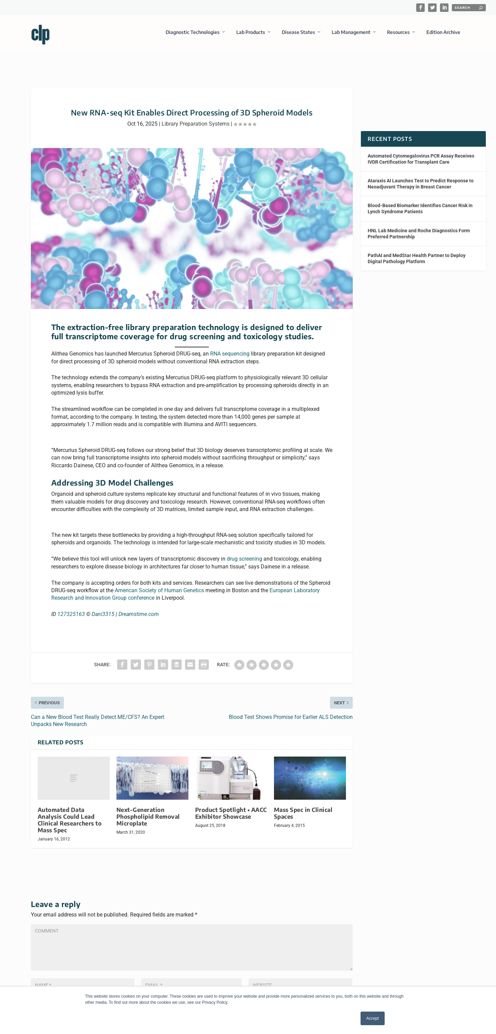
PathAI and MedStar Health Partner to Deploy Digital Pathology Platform (416, 255)
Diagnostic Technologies (193, 35)
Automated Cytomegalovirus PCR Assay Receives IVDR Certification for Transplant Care (421, 156)
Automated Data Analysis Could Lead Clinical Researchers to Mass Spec (70, 817)
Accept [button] (372, 1018)
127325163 (71, 611)
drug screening (244, 556)
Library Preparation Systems (195, 120)
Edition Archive (443, 35)
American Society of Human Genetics (159, 587)
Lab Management (351, 35)
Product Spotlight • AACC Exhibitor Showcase (231, 810)
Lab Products (250, 35)
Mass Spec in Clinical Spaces (303, 810)
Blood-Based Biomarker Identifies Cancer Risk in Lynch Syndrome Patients (420, 206)
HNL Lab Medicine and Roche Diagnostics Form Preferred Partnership (419, 230)
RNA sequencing (230, 351)
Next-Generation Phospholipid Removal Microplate (148, 813)
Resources (398, 35)
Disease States (298, 35)
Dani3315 (103, 611)
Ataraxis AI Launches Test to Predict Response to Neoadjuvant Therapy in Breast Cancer (421, 180)
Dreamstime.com (138, 611)
